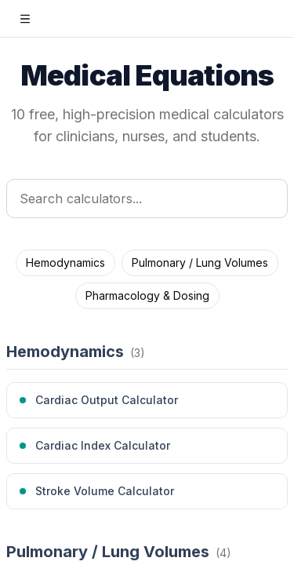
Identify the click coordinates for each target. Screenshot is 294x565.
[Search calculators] (147, 198)
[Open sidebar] (25, 18)
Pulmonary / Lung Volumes (200, 262)
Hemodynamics (65, 262)
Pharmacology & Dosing (147, 295)
